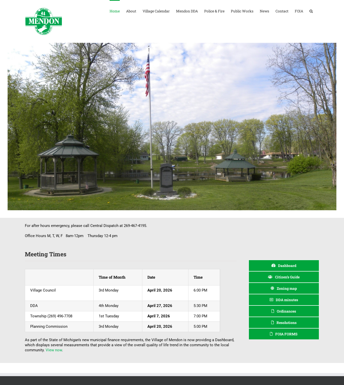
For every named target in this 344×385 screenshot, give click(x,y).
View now (54, 350)
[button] (311, 10)
